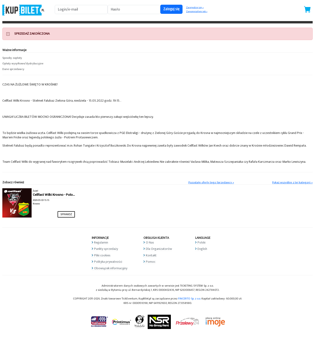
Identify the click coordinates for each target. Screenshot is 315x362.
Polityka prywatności (108, 261)
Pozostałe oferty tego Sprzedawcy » (211, 182)
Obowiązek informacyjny (110, 268)
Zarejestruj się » (195, 7)
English (202, 248)
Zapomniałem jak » (196, 11)
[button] (39, 58)
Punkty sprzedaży (106, 248)
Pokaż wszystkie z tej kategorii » (292, 182)
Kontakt (151, 255)
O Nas (150, 242)
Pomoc (150, 261)
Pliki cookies (102, 255)
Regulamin (101, 242)
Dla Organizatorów (159, 248)
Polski (201, 242)
